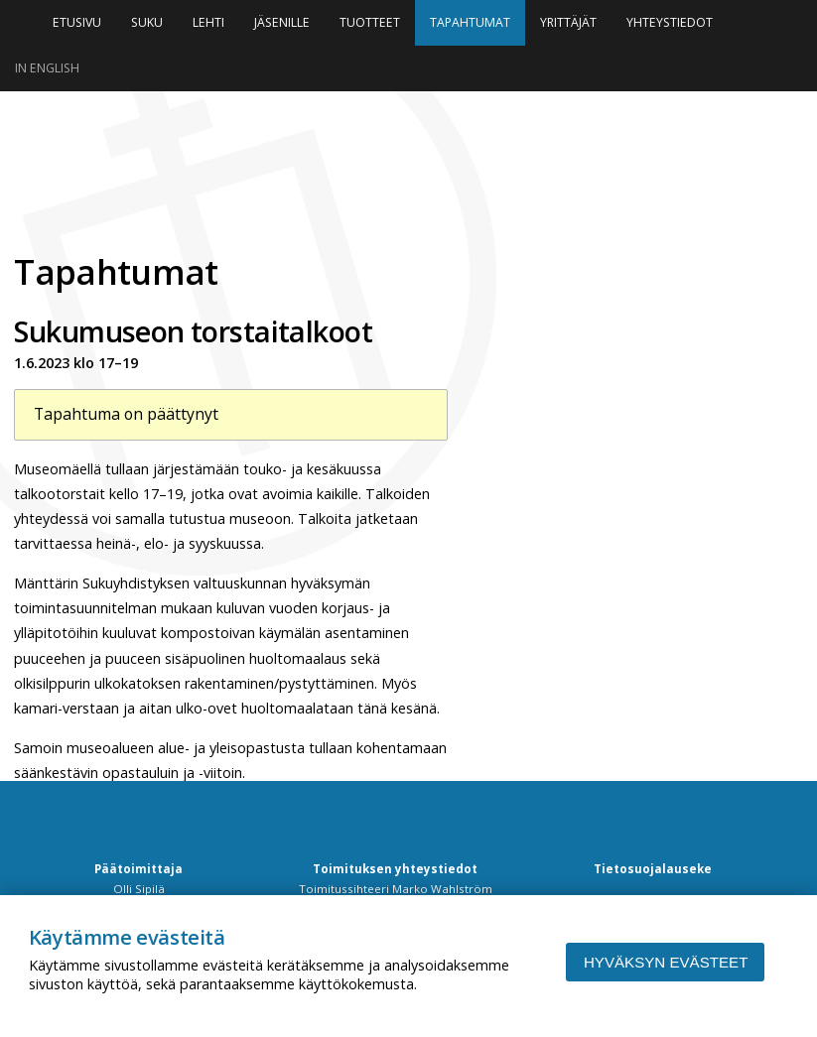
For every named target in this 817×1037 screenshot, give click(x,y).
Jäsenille (282, 22)
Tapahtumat (470, 22)
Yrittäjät (568, 22)
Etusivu (77, 22)
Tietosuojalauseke (653, 868)
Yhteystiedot (669, 22)
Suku (147, 22)
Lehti (208, 22)
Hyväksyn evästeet (666, 962)
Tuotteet (370, 22)
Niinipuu (212, 169)
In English (47, 68)
